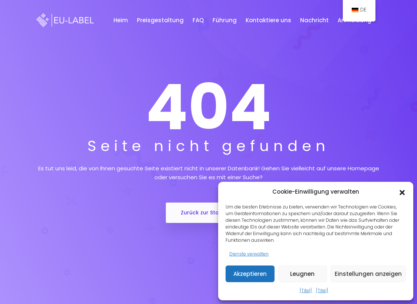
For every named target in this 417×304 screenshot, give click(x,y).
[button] (402, 192)
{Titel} (305, 290)
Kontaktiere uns (269, 20)
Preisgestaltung (161, 20)
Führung (225, 20)
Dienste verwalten (249, 254)
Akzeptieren (250, 274)
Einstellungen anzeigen (368, 274)
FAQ (199, 20)
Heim (121, 20)
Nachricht (315, 20)
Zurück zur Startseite (208, 212)
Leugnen (302, 274)
